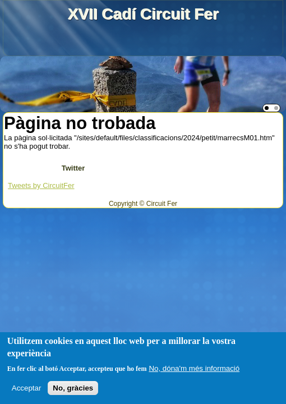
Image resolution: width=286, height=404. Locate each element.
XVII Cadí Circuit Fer (142, 13)
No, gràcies (73, 388)
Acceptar (26, 388)
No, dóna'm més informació (194, 368)
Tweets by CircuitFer (41, 185)
